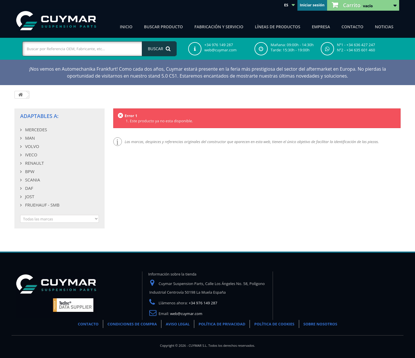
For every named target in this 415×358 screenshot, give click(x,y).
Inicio (126, 26)
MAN (29, 138)
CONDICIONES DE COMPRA (132, 324)
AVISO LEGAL (178, 324)
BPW (29, 171)
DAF (28, 188)
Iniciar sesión (312, 5)
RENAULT (34, 163)
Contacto (352, 26)
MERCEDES (35, 129)
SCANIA (32, 180)
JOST (29, 196)
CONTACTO (88, 324)
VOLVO (31, 146)
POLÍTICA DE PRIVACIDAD (222, 324)
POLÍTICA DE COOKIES (274, 324)
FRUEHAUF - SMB (41, 205)
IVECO (30, 155)
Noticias (384, 26)
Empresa (321, 26)
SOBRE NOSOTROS (320, 324)
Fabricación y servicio (219, 26)
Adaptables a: (39, 116)
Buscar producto (163, 26)
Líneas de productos (277, 26)
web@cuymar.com (186, 313)
